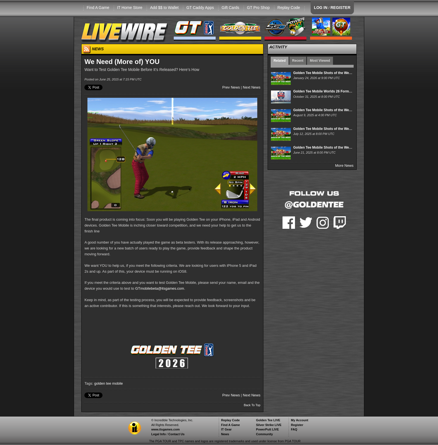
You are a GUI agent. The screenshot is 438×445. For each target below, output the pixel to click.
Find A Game (98, 7)
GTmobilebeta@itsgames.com (159, 288)
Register (297, 425)
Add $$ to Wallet (164, 7)
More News (344, 165)
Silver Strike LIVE (268, 425)
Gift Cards (230, 7)
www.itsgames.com (165, 429)
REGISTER (340, 7)
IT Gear (226, 429)
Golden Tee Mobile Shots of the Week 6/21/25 (329, 147)
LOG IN (320, 7)
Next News (251, 87)
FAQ (294, 429)
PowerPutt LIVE (267, 429)
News (225, 434)
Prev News (231, 87)
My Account (299, 420)
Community (264, 434)
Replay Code (288, 7)
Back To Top (252, 405)
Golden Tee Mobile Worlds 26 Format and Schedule (334, 91)
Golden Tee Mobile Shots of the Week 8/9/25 (328, 110)
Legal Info (158, 434)
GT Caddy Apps (200, 7)
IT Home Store (129, 7)
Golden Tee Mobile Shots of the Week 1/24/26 (329, 73)
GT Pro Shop (258, 7)
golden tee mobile (108, 383)
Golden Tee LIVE (268, 420)
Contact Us (176, 434)
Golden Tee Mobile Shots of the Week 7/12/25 (329, 129)
